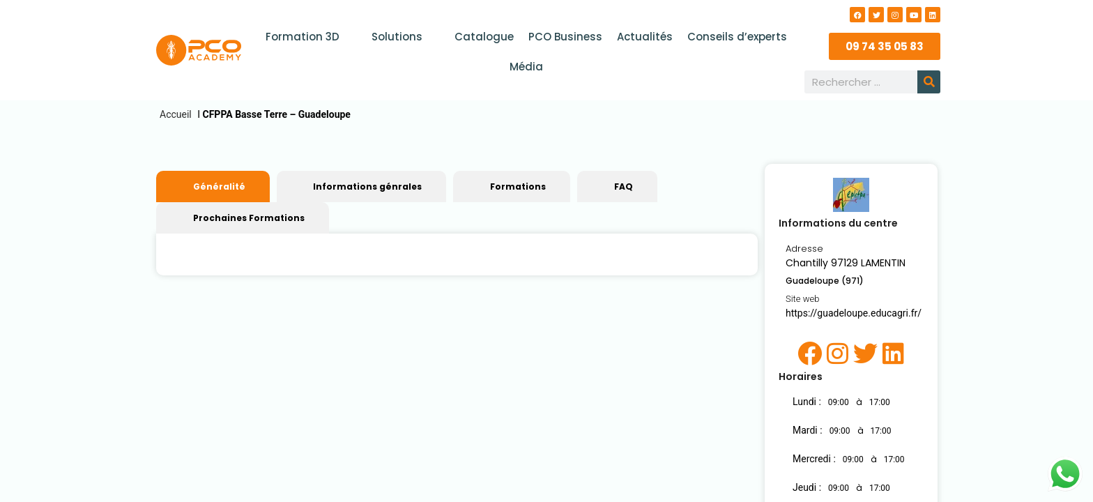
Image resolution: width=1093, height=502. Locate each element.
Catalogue (484, 36)
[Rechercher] (928, 81)
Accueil (176, 114)
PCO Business (565, 36)
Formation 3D (311, 36)
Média (526, 66)
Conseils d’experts (736, 36)
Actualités (644, 36)
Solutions (405, 36)
